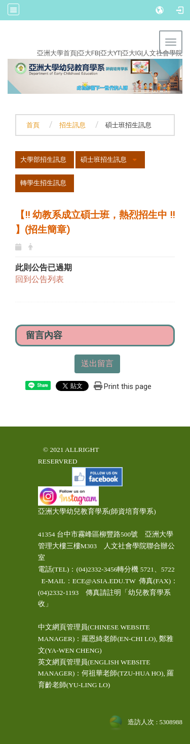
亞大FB (88, 53)
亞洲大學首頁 (57, 53)
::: (89, 40)
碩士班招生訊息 (104, 159)
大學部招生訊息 (43, 159)
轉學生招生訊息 (43, 183)
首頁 (33, 125)
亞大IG (131, 53)
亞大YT (110, 53)
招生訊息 (72, 125)
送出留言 (97, 363)
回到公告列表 (39, 279)
